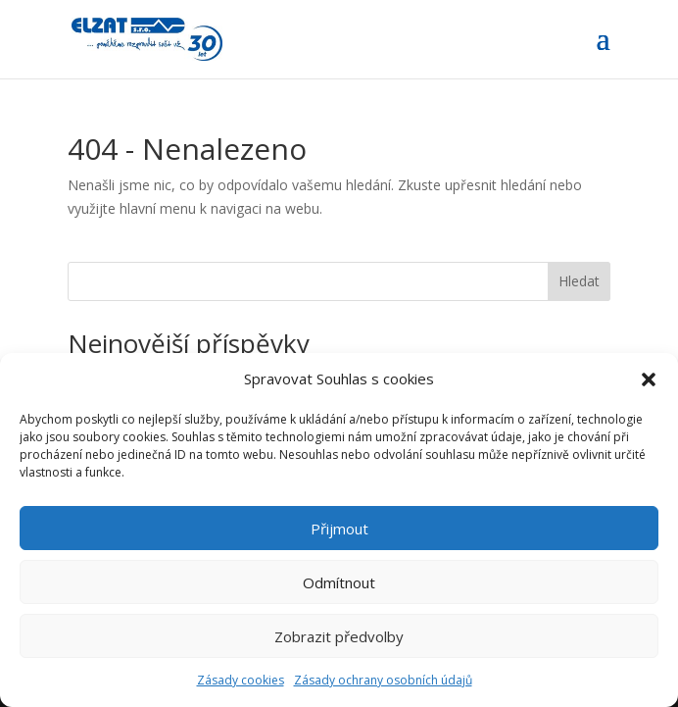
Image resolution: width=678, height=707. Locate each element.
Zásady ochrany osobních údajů (383, 680)
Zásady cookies (240, 680)
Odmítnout (339, 582)
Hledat (579, 281)
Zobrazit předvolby (339, 636)
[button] (648, 379)
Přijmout (339, 528)
